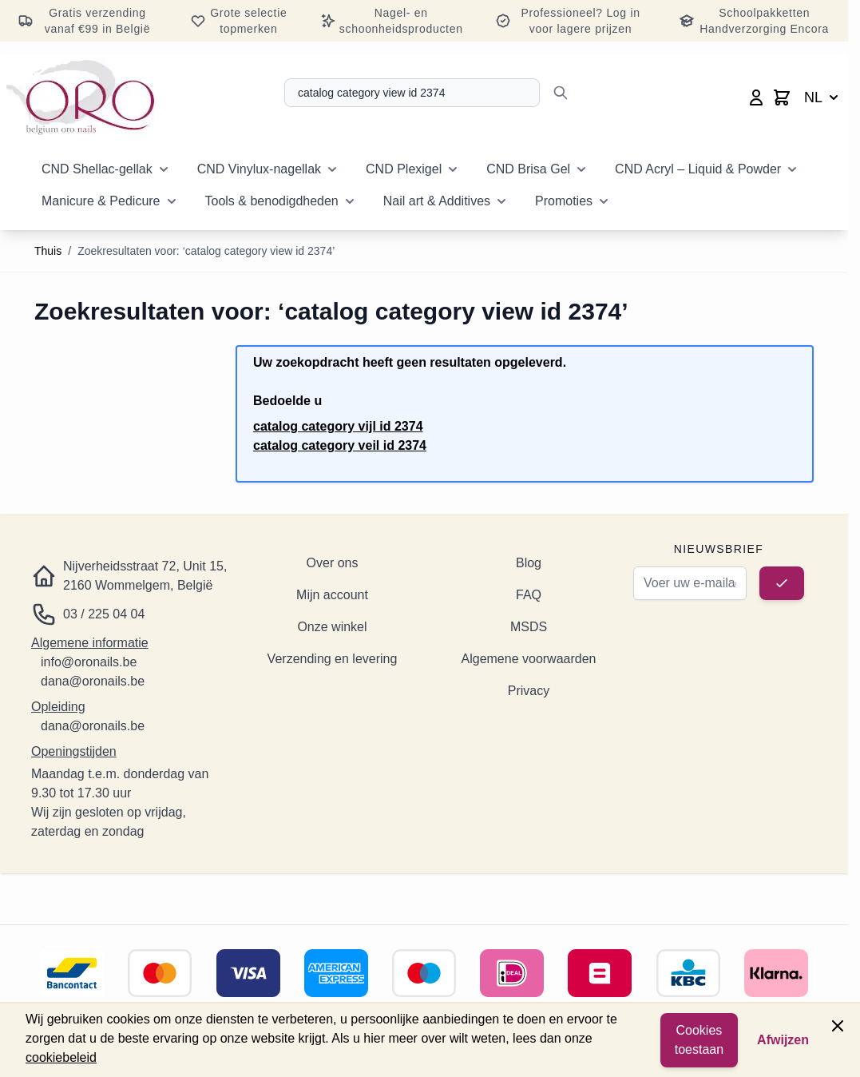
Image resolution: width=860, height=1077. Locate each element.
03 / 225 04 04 (104, 614)
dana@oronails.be (93, 681)
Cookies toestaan (699, 1039)
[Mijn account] (756, 97)
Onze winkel (332, 627)
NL (823, 97)
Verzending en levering (333, 659)
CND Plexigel (404, 169)
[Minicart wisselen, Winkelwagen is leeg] (782, 97)
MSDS (528, 627)
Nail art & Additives (436, 201)
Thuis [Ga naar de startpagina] (47, 250)
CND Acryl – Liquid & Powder (698, 169)
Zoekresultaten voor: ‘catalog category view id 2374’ (206, 250)
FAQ (528, 595)
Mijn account (332, 595)
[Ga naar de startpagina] (80, 97)
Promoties (563, 201)
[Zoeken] (560, 92)
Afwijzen (783, 1040)
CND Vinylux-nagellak (259, 169)
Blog (528, 563)
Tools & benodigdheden (272, 201)
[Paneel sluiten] (837, 1025)
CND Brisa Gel (528, 169)
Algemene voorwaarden (529, 659)
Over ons (333, 563)
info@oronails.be (89, 662)
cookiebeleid (61, 1057)
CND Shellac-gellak (97, 169)
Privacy (528, 690)
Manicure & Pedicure (101, 201)
